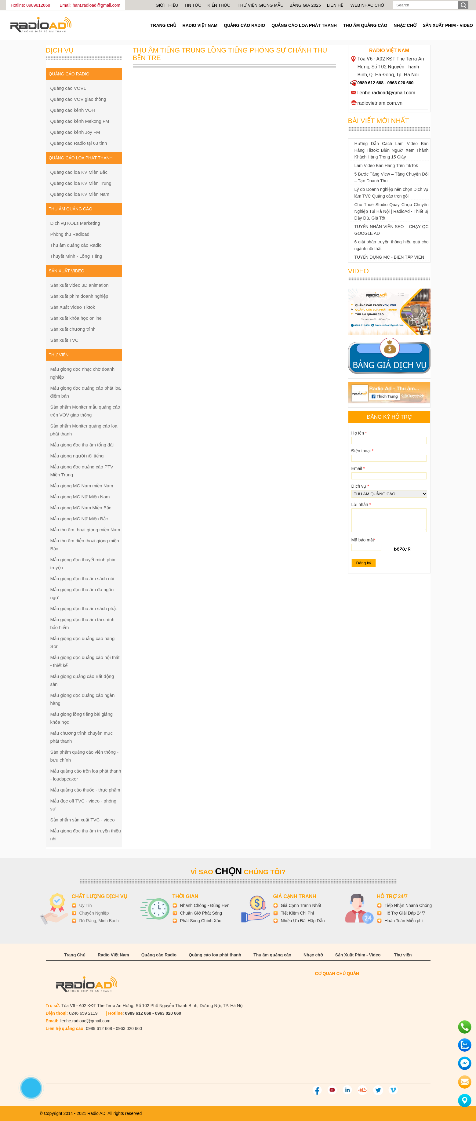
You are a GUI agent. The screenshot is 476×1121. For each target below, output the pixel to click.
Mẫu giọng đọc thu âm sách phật (83, 608)
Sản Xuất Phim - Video (448, 25)
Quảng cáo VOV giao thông (78, 99)
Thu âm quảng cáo (365, 25)
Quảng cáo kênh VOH (72, 110)
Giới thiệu (167, 5)
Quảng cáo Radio (244, 25)
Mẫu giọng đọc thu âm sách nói (82, 578)
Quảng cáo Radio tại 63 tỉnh (78, 143)
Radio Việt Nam (200, 25)
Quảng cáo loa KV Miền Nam (80, 194)
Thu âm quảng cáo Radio (76, 245)
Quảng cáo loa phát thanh (304, 25)
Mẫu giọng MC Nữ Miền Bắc (79, 518)
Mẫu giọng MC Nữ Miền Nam (80, 496)
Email (358, 468)
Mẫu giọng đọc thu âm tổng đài (82, 444)
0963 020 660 (400, 82)
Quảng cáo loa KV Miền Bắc (78, 172)
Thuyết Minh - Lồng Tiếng (76, 256)
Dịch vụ (360, 486)
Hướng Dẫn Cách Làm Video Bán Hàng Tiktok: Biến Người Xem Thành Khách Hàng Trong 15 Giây (391, 150)
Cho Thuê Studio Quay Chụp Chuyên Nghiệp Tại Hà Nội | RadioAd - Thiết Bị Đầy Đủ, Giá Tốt (391, 211)
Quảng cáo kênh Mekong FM (79, 121)
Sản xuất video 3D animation (79, 285)
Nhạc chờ (405, 25)
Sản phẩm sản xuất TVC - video (82, 819)
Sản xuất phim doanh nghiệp (79, 296)
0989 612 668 (371, 82)
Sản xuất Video (67, 270)
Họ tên (359, 433)
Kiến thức (219, 5)
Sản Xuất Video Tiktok (72, 307)
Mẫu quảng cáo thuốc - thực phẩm (85, 789)
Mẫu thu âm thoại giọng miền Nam (85, 529)
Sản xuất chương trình (73, 329)
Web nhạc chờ (367, 5)
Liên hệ (335, 5)
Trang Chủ (163, 25)
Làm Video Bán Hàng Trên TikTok (386, 165)
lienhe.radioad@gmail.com (387, 92)
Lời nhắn (361, 504)
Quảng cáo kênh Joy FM (75, 132)
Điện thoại (362, 450)
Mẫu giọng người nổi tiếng (77, 455)
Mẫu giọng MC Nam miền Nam (81, 485)
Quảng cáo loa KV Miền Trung (80, 183)
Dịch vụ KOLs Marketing (75, 223)
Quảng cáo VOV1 (68, 88)
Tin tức (193, 5)
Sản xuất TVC (64, 340)
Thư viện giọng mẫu (260, 5)
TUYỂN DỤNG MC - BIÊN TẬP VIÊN (389, 257)
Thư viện (403, 954)
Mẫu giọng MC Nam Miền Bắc (80, 507)
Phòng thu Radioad (69, 234)
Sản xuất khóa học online (76, 318)
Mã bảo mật (363, 539)
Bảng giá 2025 (305, 5)
